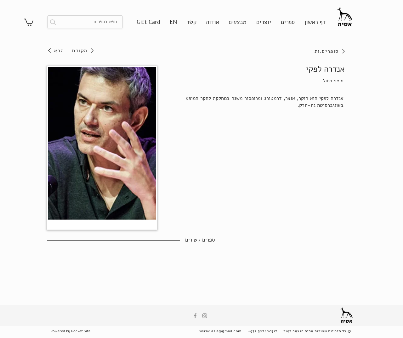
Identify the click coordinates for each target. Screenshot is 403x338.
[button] (28, 22)
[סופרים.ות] (311, 51)
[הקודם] (82, 50)
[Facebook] (195, 316)
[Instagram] (205, 316)
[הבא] (57, 50)
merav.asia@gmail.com (220, 331)
